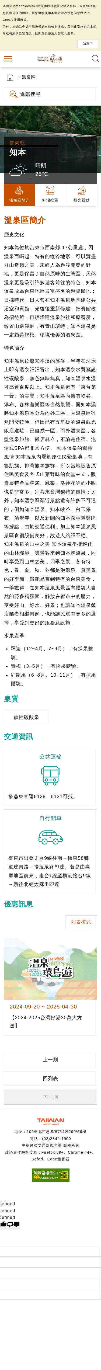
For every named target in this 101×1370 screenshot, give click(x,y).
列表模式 (81, 922)
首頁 (10, 77)
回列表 (50, 1078)
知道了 (88, 43)
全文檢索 (95, 58)
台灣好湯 (50, 59)
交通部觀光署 (50, 1121)
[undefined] (13, 1225)
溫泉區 (29, 77)
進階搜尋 (30, 94)
